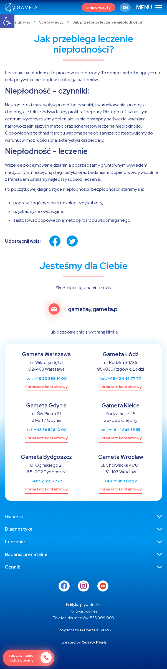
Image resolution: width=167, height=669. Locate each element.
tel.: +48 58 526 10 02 (46, 429)
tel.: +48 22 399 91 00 (46, 378)
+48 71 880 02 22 (120, 481)
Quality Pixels (94, 642)
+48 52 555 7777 (46, 481)
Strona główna (17, 22)
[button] (7, 21)
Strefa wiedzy (51, 22)
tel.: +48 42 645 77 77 (120, 378)
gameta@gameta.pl (93, 309)
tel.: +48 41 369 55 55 (120, 429)
